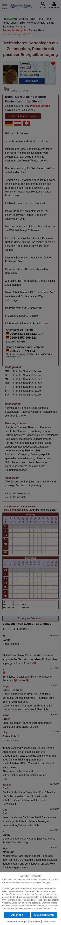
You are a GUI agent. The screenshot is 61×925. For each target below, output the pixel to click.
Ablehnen (17, 915)
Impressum (35, 921)
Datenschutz (49, 921)
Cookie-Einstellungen (16, 921)
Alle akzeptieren (44, 915)
